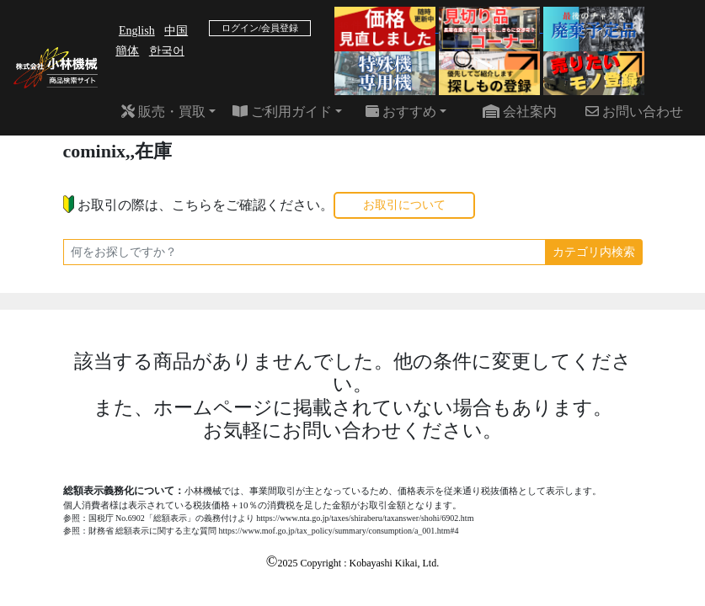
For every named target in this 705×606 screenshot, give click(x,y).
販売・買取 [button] (163, 111)
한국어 (166, 51)
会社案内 (520, 111)
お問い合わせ (634, 111)
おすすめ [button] (401, 111)
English (137, 30)
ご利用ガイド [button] (282, 111)
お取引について (404, 205)
